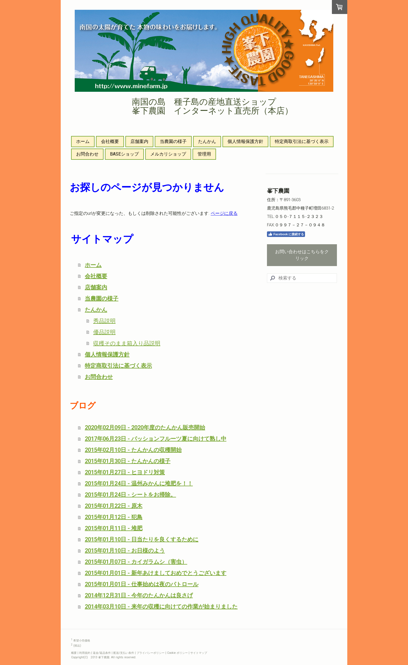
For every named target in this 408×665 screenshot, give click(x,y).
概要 (74, 653)
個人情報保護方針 (245, 141)
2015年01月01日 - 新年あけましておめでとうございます (155, 573)
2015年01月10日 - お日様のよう (125, 550)
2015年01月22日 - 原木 (113, 505)
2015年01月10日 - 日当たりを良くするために (141, 539)
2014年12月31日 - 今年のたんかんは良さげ (139, 595)
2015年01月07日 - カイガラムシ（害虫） (136, 561)
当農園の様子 (173, 141)
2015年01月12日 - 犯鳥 (113, 517)
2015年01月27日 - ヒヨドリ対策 (125, 472)
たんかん (207, 141)
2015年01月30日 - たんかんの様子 (127, 461)
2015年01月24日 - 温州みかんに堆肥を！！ (139, 483)
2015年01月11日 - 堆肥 (113, 528)
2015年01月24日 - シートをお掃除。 (130, 494)
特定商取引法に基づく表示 (302, 141)
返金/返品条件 (102, 653)
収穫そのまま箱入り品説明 (126, 343)
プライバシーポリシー (151, 653)
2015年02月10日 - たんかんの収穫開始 (133, 450)
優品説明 (104, 332)
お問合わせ (87, 154)
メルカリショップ (168, 154)
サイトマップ (198, 653)
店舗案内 (139, 141)
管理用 (204, 154)
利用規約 (84, 653)
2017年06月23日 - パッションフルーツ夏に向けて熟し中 (155, 438)
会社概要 (110, 141)
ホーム (83, 141)
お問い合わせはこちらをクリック (302, 255)
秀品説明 (104, 321)
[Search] (302, 278)
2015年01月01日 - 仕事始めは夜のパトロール (141, 584)
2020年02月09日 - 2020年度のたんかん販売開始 (145, 427)
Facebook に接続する (286, 234)
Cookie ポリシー (177, 653)
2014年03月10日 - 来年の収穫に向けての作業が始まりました (161, 606)
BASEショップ (124, 154)
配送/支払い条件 (123, 653)
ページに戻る (224, 213)
